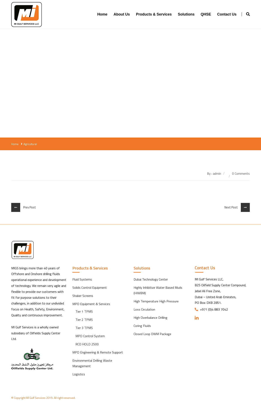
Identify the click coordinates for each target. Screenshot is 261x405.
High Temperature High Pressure (156, 301)
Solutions (186, 14)
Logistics (78, 374)
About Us (122, 14)
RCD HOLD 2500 (87, 344)
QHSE (206, 14)
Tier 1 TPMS (84, 311)
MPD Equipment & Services (91, 303)
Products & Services (154, 14)
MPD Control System (90, 335)
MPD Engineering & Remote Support (97, 352)
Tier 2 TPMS (84, 319)
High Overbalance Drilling (150, 317)
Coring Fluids (142, 325)
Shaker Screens (82, 295)
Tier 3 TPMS (84, 327)
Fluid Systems (82, 279)
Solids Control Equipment (89, 287)
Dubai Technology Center (151, 279)
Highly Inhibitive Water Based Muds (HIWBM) (158, 290)
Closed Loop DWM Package (152, 333)
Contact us (227, 14)
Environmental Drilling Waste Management (92, 363)
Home (102, 14)
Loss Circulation (144, 309)
